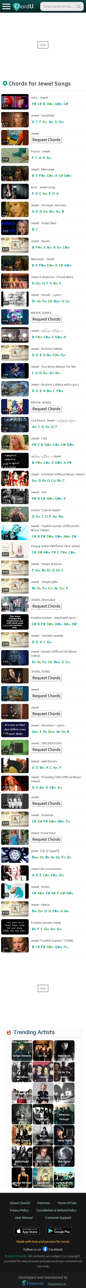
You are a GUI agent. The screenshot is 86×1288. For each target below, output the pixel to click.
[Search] (79, 6)
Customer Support (58, 1217)
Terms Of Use (66, 1203)
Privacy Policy (19, 1210)
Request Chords (46, 140)
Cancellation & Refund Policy (56, 1210)
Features (43, 1203)
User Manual (24, 1217)
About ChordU (20, 1203)
